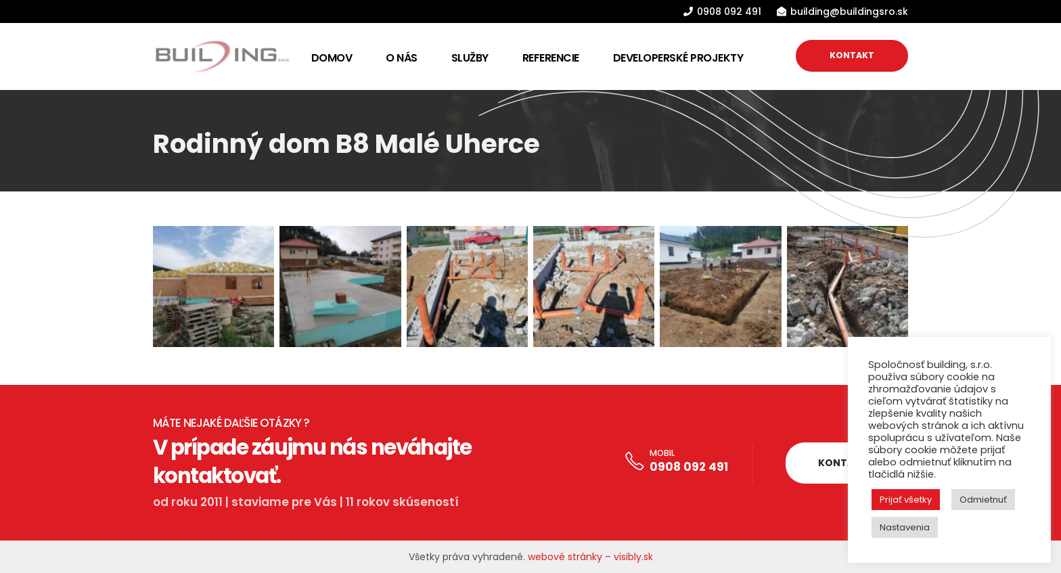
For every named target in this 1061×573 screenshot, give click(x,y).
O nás (401, 58)
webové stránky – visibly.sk (590, 557)
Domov (332, 58)
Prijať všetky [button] (906, 499)
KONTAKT (852, 55)
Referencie (550, 58)
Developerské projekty (678, 58)
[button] (843, 463)
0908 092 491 (689, 467)
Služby (470, 58)
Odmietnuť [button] (983, 499)
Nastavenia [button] (905, 527)
